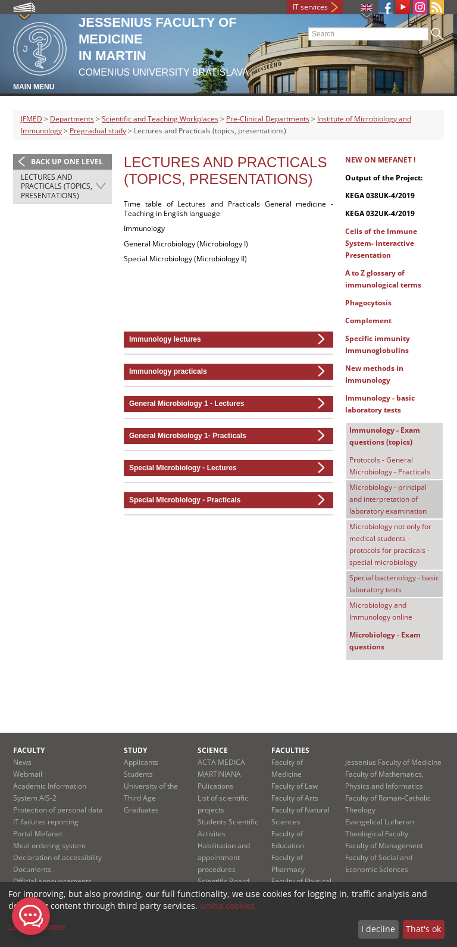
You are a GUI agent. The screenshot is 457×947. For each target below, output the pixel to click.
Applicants (141, 762)
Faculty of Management (384, 845)
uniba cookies (227, 905)
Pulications (215, 786)
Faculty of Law (294, 786)
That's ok (423, 929)
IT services (310, 7)
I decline (378, 929)
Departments (72, 119)
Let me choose (36, 926)
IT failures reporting (46, 822)
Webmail (27, 774)
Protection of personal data (58, 810)
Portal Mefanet (37, 834)
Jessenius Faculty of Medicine (393, 762)
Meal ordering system (49, 845)
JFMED (31, 119)
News (22, 762)
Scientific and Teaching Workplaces (160, 119)
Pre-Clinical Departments (267, 119)
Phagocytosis (374, 303)
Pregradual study (98, 131)
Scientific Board (223, 881)
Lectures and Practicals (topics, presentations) (56, 186)
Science (213, 750)
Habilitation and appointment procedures (224, 857)
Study (135, 750)
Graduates (141, 810)
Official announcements (52, 881)
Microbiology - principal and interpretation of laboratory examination (388, 499)
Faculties (290, 750)
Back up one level (67, 162)
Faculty (29, 750)
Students (138, 774)
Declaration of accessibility (57, 857)
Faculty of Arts (294, 798)
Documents (32, 869)
